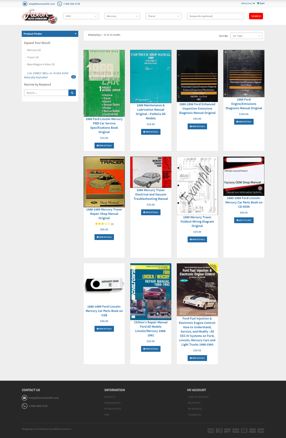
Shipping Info (112, 402)
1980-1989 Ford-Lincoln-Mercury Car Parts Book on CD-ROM (243, 202)
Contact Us (194, 414)
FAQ (106, 414)
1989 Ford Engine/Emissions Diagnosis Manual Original (244, 103)
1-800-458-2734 (71, 3)
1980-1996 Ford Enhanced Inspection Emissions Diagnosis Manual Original (197, 108)
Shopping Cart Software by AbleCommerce (46, 429)
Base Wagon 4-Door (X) (41, 64)
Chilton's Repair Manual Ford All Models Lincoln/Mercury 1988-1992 (151, 328)
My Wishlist (195, 408)
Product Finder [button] (33, 33)
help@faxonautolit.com (42, 3)
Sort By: (223, 35)
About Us (109, 396)
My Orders (194, 402)
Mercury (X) (34, 50)
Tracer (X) (33, 57)
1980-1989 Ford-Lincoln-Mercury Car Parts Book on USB (104, 310)
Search (256, 16)
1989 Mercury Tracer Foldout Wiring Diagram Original (197, 221)
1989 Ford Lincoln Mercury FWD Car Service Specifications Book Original (104, 125)
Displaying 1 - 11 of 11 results (104, 34)
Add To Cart (243, 220)
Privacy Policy (112, 408)
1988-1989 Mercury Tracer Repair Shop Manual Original (104, 213)
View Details (104, 145)
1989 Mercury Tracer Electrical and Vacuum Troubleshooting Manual (151, 194)
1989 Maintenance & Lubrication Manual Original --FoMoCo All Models (151, 111)
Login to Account (198, 396)
